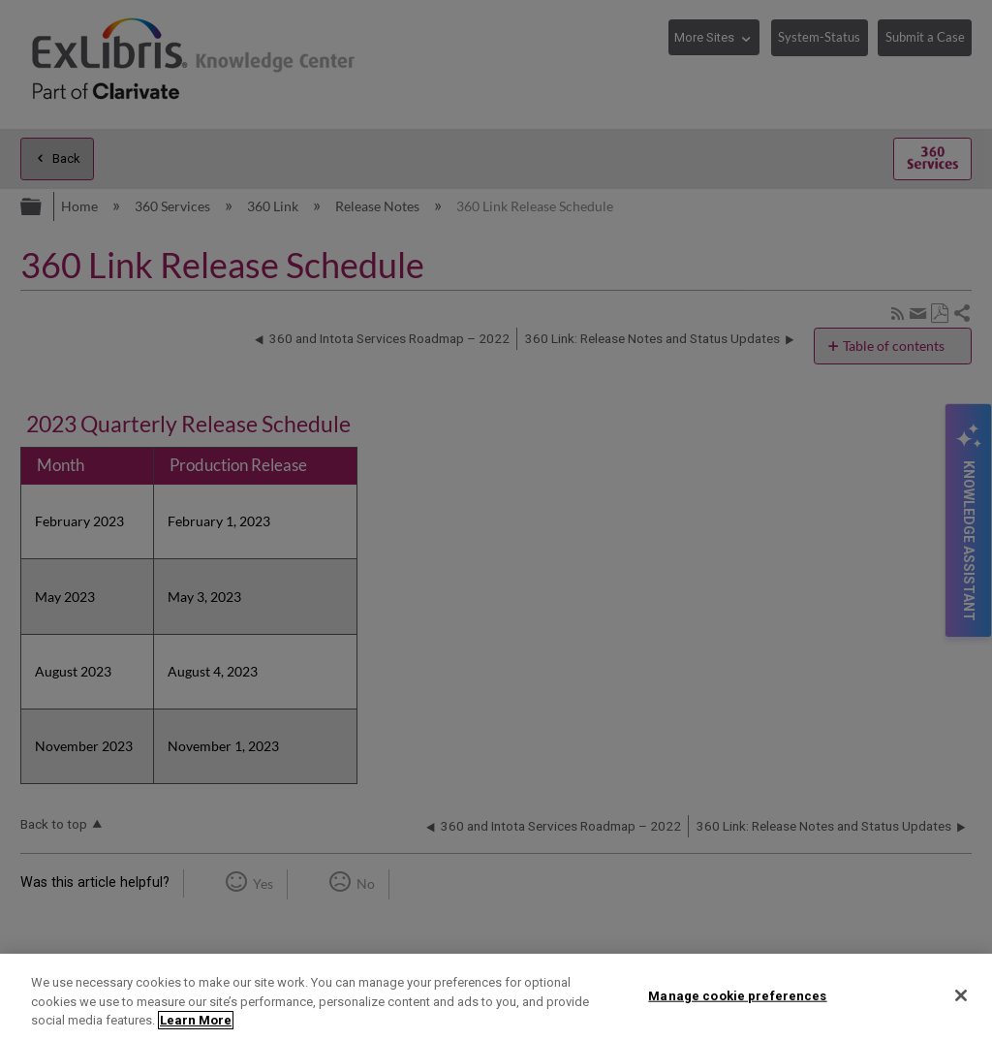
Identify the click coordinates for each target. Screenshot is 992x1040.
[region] (496, 997)
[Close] (961, 995)
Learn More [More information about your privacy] (196, 1020)
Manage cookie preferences (737, 995)
